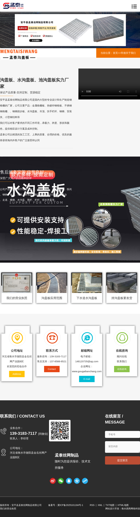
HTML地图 (123, 505)
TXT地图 (109, 505)
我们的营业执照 (8, 508)
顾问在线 (122, 356)
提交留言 (122, 460)
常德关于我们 (128, 52)
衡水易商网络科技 (131, 508)
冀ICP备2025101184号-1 (70, 505)
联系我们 (122, 361)
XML (100, 505)
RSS (92, 505)
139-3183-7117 (23, 433)
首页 (115, 52)
